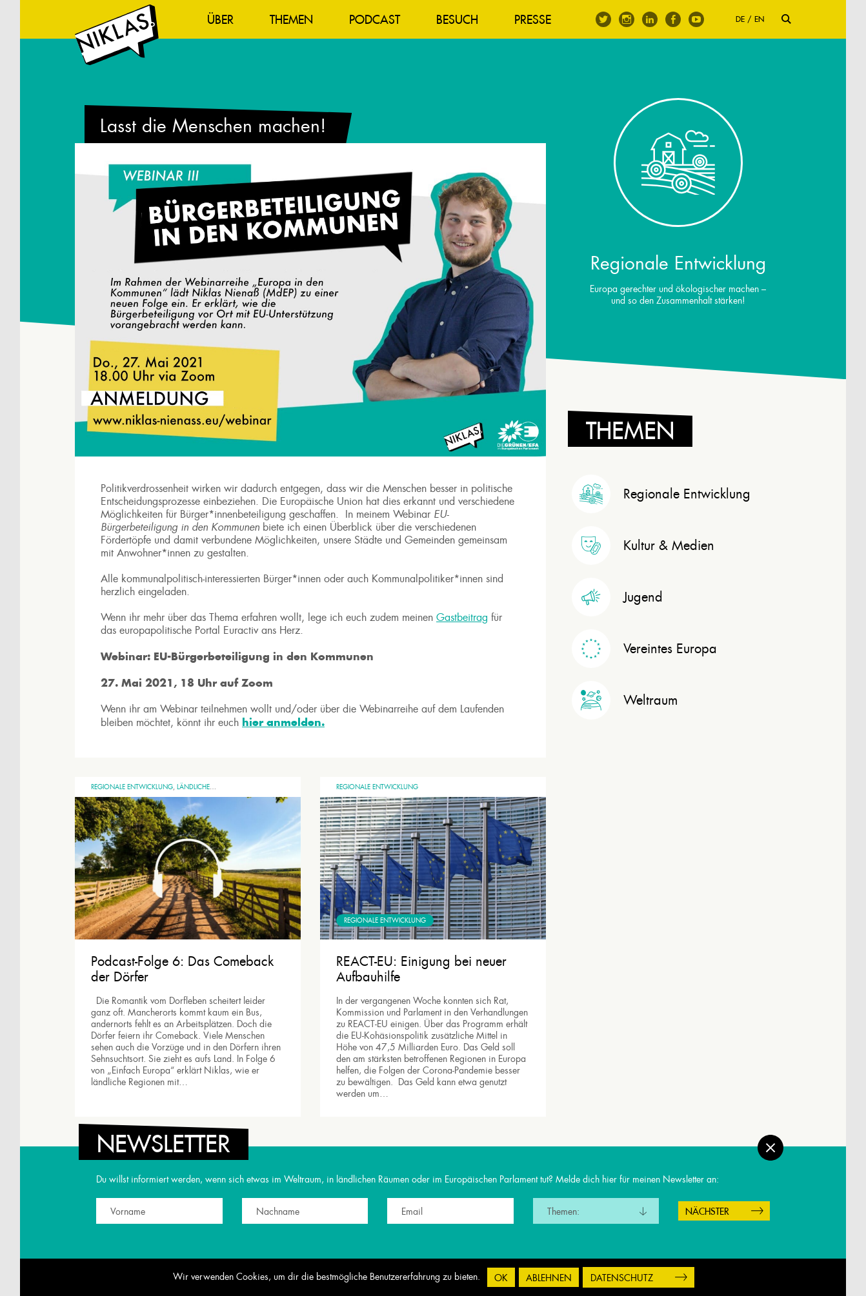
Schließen (770, 1148)
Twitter (603, 19)
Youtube (696, 19)
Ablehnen (549, 1278)
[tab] (681, 494)
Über (220, 19)
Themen (291, 19)
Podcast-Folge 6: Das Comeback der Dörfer (182, 969)
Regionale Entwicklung (132, 787)
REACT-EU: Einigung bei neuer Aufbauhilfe (421, 969)
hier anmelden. (283, 722)
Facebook (673, 19)
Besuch (457, 19)
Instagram (626, 19)
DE (740, 19)
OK (501, 1278)
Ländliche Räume (205, 787)
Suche (786, 19)
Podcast (374, 19)
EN (759, 19)
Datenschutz (621, 1278)
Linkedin (650, 19)
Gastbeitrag (462, 617)
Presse (532, 19)
